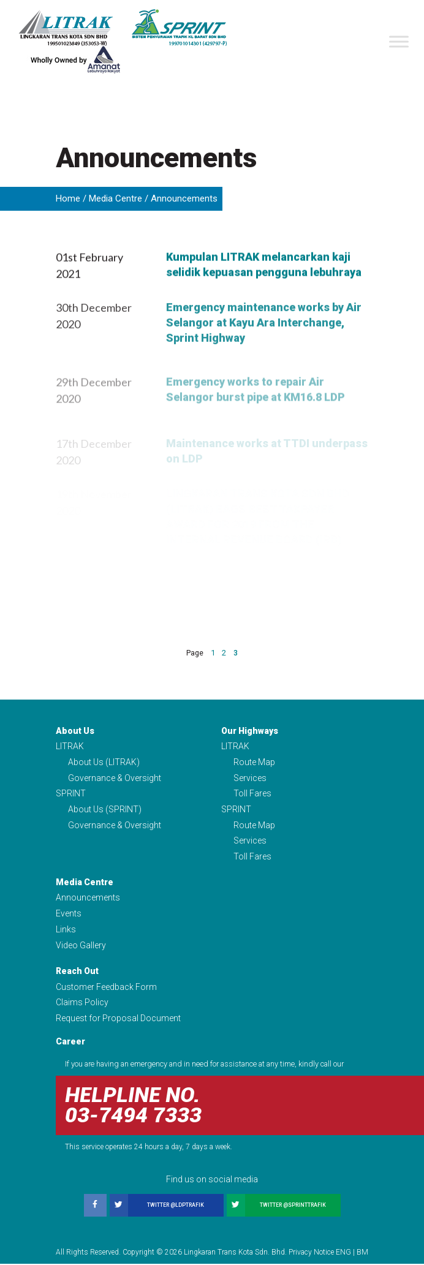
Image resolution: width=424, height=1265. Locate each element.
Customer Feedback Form (106, 988)
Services (250, 778)
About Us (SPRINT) (105, 810)
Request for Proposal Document (118, 1020)
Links (66, 930)
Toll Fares (252, 794)
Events (68, 914)
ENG (343, 1253)
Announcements (88, 899)
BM (362, 1253)
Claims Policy (82, 1004)
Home (68, 198)
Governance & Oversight (114, 778)
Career (70, 1043)
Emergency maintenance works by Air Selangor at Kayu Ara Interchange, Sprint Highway (264, 358)
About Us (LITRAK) (104, 763)
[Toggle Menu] (399, 41)
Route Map (254, 763)
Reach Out (77, 972)
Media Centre (115, 198)
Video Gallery (81, 946)
